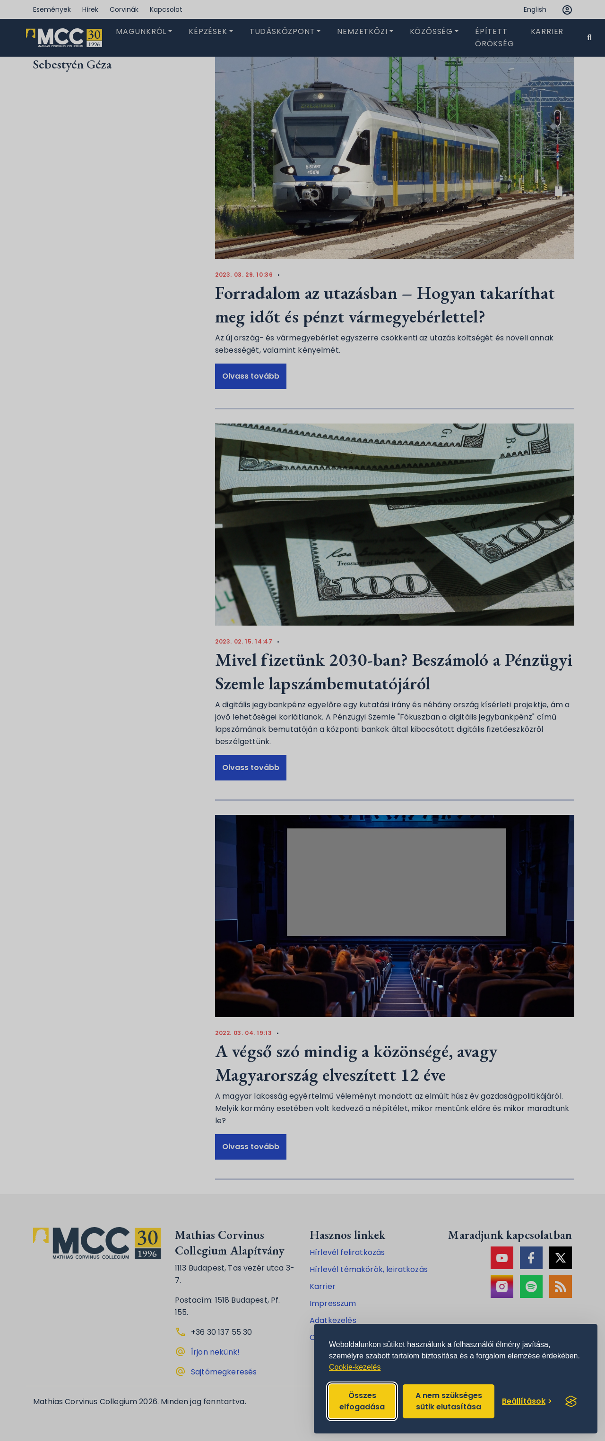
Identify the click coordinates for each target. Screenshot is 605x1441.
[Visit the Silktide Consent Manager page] (571, 1401)
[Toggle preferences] (527, 1401)
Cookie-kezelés (354, 1367)
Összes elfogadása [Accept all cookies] (362, 1401)
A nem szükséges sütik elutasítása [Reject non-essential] (448, 1401)
